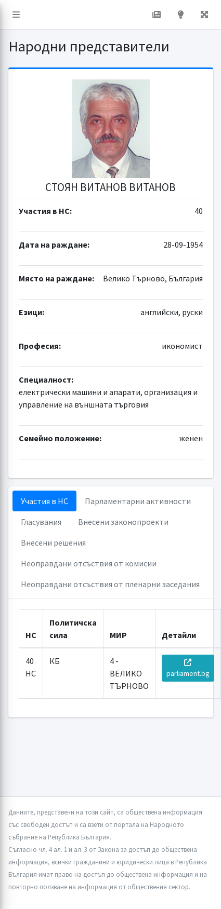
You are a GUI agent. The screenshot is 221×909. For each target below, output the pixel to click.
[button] (16, 14)
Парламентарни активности (138, 501)
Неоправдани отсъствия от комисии (89, 563)
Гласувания (41, 522)
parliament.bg (188, 668)
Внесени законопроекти (123, 522)
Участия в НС (44, 501)
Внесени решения (53, 542)
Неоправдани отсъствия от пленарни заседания (110, 584)
